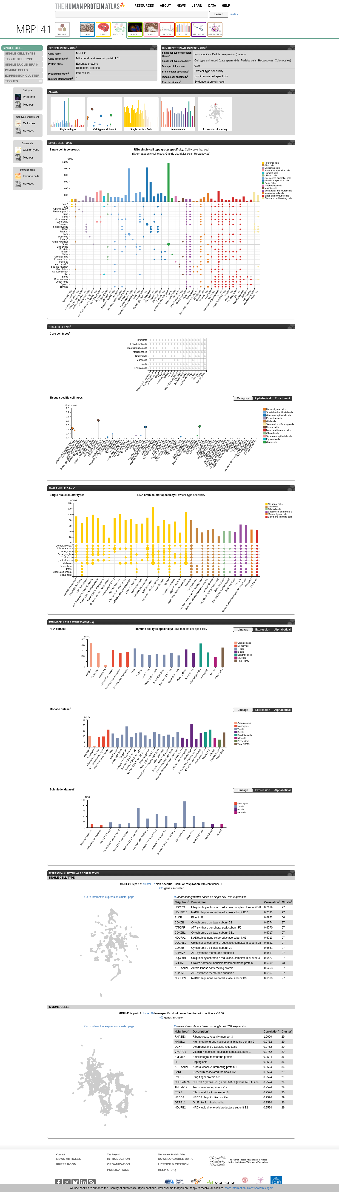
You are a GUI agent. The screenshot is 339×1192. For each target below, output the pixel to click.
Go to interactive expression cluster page (109, 897)
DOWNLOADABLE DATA (175, 1158)
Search (218, 14)
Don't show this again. (260, 1188)
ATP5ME (180, 973)
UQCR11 (180, 942)
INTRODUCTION (118, 1158)
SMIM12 (180, 1057)
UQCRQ (180, 907)
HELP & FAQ (167, 1170)
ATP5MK (180, 953)
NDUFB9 (180, 978)
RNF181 (180, 1077)
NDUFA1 (180, 937)
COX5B (179, 922)
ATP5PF (180, 927)
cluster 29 (148, 1013)
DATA (212, 5)
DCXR (178, 1046)
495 (161, 888)
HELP (226, 5)
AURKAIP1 (181, 968)
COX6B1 (180, 932)
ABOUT (165, 5)
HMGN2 (180, 1041)
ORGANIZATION (118, 1164)
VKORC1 (180, 1051)
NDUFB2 (180, 1107)
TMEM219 (181, 1087)
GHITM (179, 963)
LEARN (197, 5)
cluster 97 (149, 884)
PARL (178, 1072)
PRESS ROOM (66, 1164)
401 (161, 1017)
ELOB (178, 917)
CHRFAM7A (182, 1082)
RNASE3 (180, 1036)
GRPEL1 (180, 1102)
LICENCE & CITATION (173, 1164)
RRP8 (178, 1092)
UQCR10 (180, 958)
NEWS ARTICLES (68, 1158)
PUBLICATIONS (118, 1170)
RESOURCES (144, 5)
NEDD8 (179, 1097)
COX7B (179, 947)
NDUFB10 (181, 912)
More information (235, 1188)
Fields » (233, 14)
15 (175, 897)
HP (177, 1062)
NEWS (181, 5)
